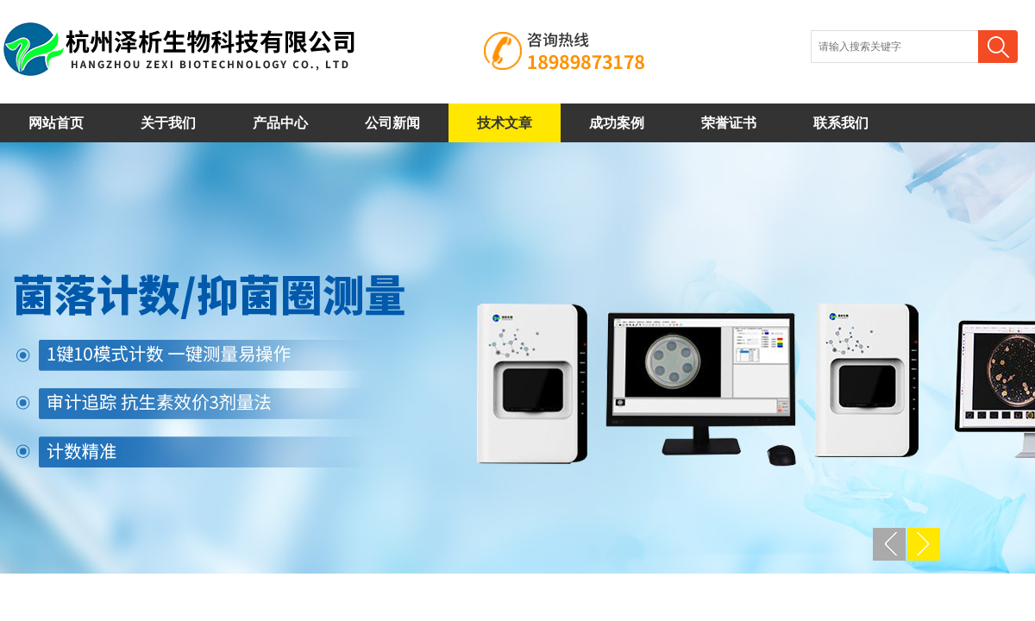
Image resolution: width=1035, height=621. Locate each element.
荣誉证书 (728, 123)
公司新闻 (392, 123)
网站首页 (56, 123)
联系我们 (841, 123)
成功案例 (616, 123)
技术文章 (504, 123)
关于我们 (168, 123)
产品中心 (280, 123)
